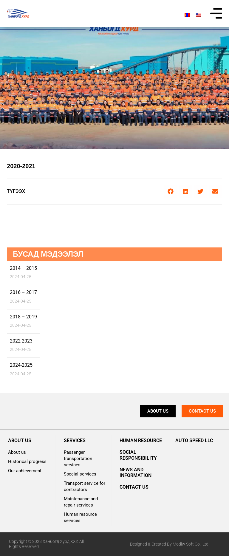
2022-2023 (21, 341)
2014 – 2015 (23, 268)
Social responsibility (138, 455)
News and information (135, 472)
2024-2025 (21, 365)
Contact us (134, 487)
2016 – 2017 (23, 292)
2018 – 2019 (23, 317)
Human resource (141, 440)
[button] (170, 191)
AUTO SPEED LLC (194, 440)
